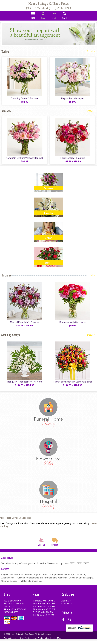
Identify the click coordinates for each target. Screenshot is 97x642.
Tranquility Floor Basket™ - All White (24, 382)
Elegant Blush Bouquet (72, 98)
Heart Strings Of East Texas (48, 3)
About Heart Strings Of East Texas (15, 518)
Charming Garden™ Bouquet (24, 98)
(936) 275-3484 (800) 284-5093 (48, 8)
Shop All (91, 51)
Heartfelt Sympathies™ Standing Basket (72, 382)
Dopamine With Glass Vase (73, 322)
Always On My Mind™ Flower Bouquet (24, 158)
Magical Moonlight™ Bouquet (24, 322)
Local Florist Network (44, 640)
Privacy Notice (26, 640)
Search (62, 18)
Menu (35, 18)
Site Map (60, 640)
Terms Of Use (10, 640)
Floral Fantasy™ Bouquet (73, 158)
